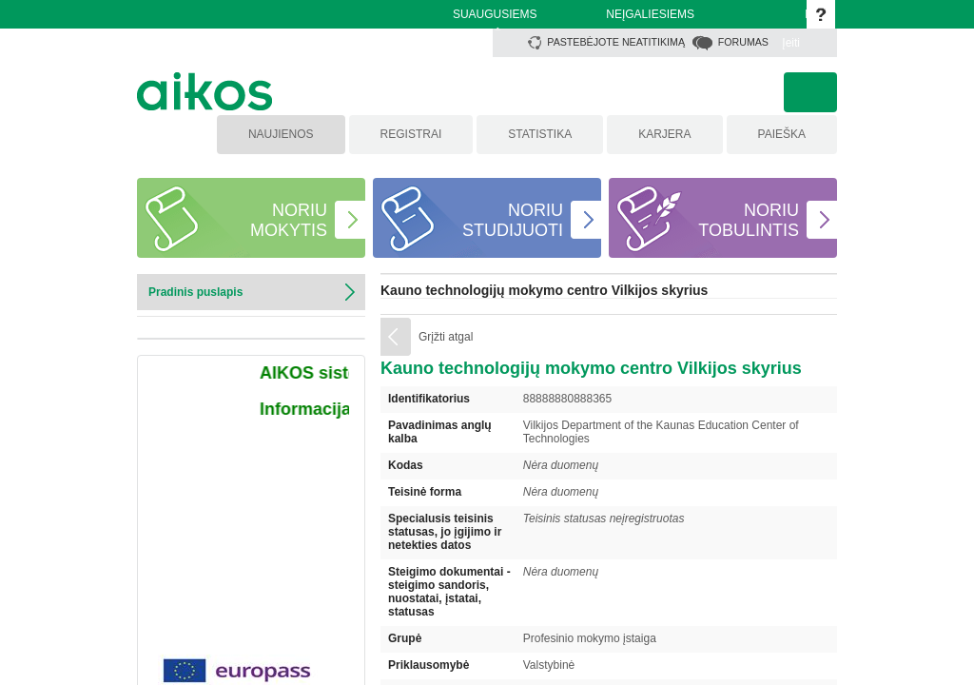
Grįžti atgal (446, 336)
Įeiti (791, 42)
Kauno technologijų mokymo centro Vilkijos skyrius (544, 290)
